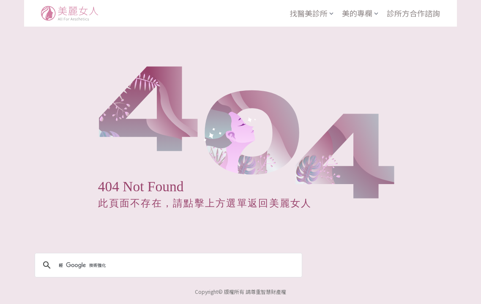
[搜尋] (167, 265)
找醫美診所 (312, 13)
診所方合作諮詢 (413, 13)
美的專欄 (361, 13)
